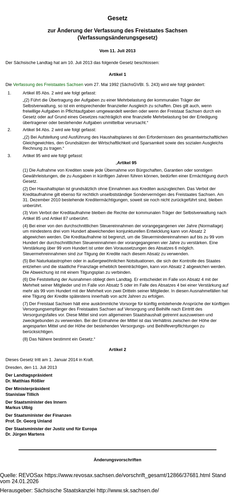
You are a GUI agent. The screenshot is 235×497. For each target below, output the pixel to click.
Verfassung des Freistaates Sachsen (48, 84)
